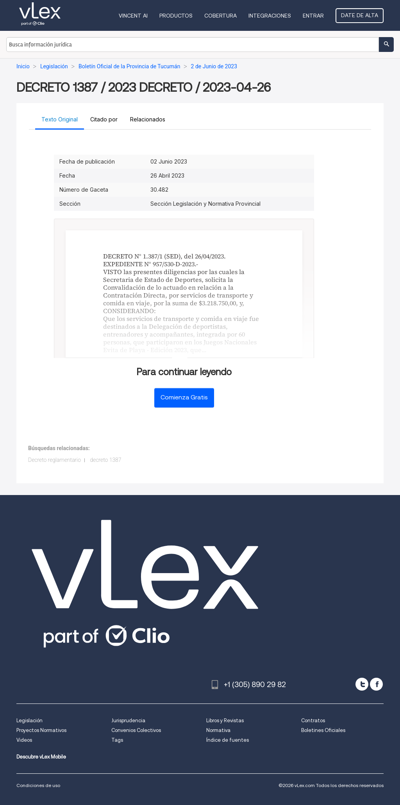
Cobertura (220, 15)
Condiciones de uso (38, 785)
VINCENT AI (133, 15)
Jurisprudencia (128, 720)
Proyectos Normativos (41, 730)
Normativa (218, 730)
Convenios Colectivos (136, 730)
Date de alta (359, 15)
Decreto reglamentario (54, 460)
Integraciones (269, 15)
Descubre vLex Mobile (41, 757)
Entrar (313, 15)
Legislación (29, 720)
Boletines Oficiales (323, 730)
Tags (117, 740)
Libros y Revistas (225, 720)
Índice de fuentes (227, 740)
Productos (176, 15)
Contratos (313, 720)
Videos (24, 740)
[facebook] (376, 684)
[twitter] (361, 684)
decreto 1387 (105, 460)
